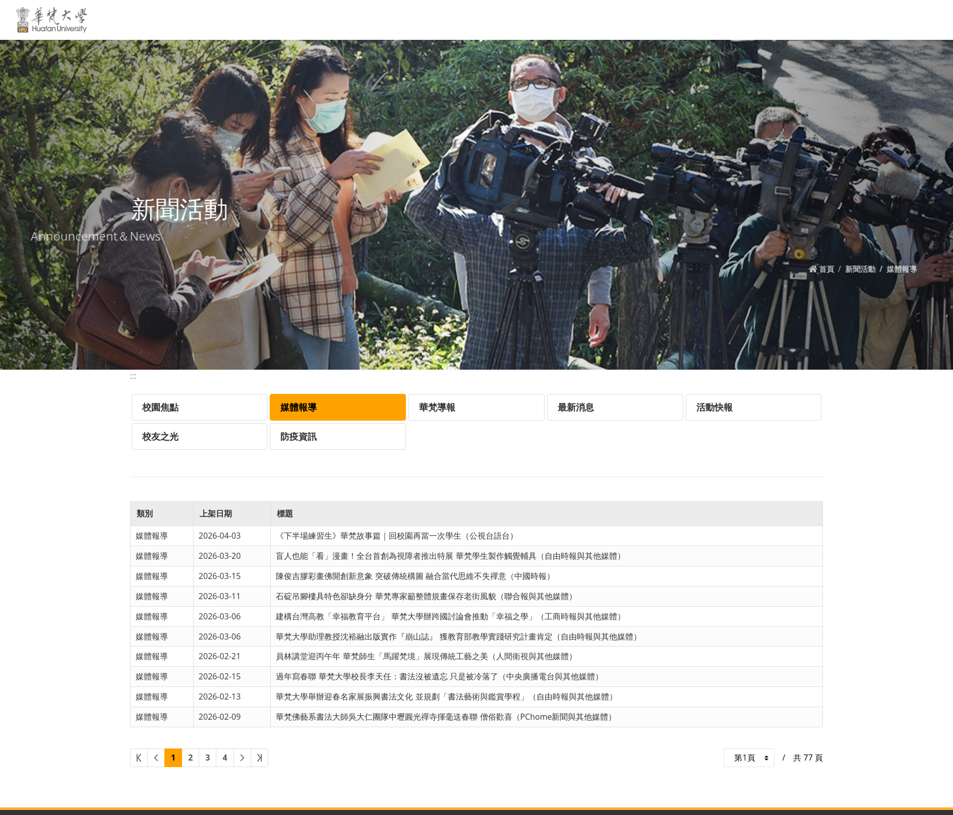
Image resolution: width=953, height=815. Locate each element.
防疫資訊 (298, 436)
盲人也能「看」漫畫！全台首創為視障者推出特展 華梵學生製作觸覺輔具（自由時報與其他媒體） (450, 555)
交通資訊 (578, 20)
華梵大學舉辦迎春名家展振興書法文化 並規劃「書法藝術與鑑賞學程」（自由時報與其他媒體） (446, 696)
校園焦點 (160, 407)
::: (398, 19)
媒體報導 (298, 407)
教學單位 (631, 20)
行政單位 (677, 20)
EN (813, 20)
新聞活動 (482, 20)
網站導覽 (851, 20)
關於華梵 (433, 20)
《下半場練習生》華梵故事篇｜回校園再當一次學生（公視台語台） (397, 535)
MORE (926, 20)
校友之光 (160, 436)
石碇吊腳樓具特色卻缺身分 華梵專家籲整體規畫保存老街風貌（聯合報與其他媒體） (426, 596)
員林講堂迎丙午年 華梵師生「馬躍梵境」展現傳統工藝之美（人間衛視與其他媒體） (426, 656)
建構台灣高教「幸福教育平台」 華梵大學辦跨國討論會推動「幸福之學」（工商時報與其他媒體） (450, 616)
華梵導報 (437, 407)
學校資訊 (532, 20)
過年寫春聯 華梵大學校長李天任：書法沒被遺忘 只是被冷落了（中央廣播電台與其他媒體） (439, 676)
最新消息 (576, 407)
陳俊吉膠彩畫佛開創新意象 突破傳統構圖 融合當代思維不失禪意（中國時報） (415, 575)
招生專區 (729, 20)
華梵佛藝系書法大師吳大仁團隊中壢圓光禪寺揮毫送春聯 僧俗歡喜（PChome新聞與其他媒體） (446, 716)
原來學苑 (776, 20)
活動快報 (714, 407)
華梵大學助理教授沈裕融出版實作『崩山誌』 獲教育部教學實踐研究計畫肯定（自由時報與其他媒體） (458, 636)
